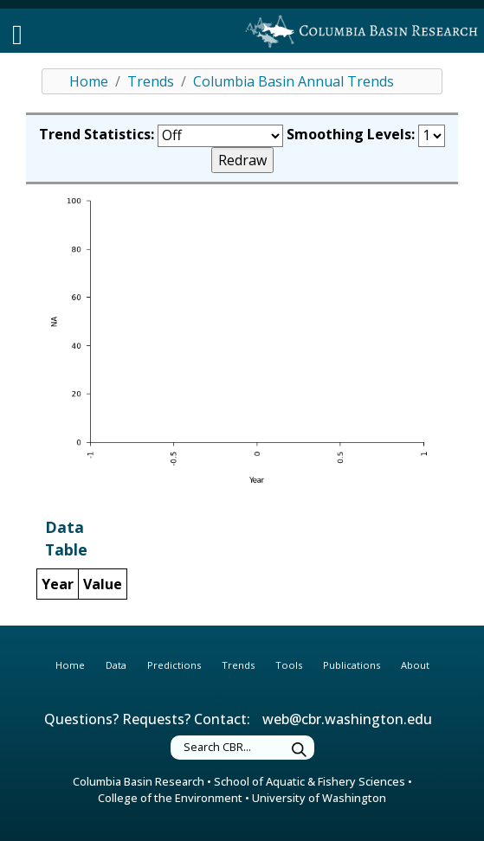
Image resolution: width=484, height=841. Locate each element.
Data (116, 664)
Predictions (174, 664)
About (415, 664)
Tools (288, 664)
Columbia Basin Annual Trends (293, 81)
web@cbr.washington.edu (347, 719)
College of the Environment (170, 798)
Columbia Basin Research (138, 781)
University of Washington (319, 798)
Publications (351, 664)
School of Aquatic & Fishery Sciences (309, 781)
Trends (150, 81)
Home (88, 81)
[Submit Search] (299, 750)
